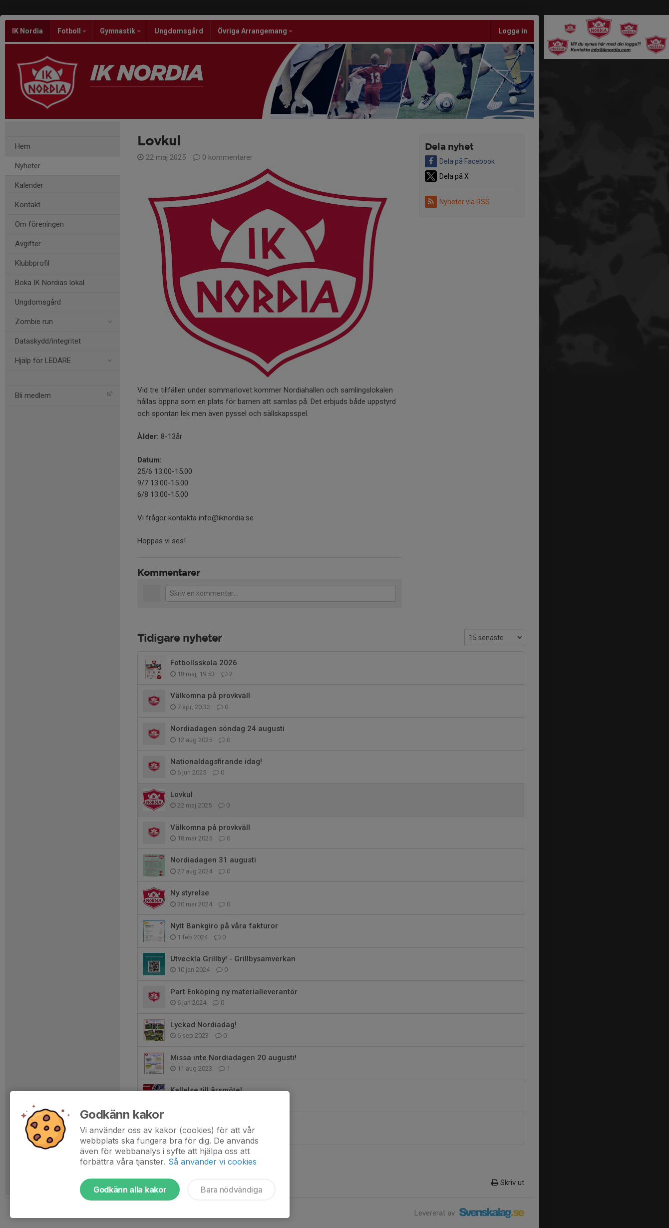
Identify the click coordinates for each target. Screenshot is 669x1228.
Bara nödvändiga (231, 1190)
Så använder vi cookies (212, 1162)
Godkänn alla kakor (129, 1190)
